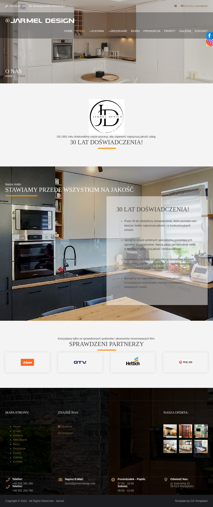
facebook (65, 426)
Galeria (185, 31)
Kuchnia (98, 31)
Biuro (135, 31)
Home (68, 31)
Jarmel (60, 500)
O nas (80, 31)
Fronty (170, 31)
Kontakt (201, 31)
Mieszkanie (119, 31)
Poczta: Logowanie (194, 6)
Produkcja (152, 31)
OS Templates (199, 500)
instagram (65, 433)
